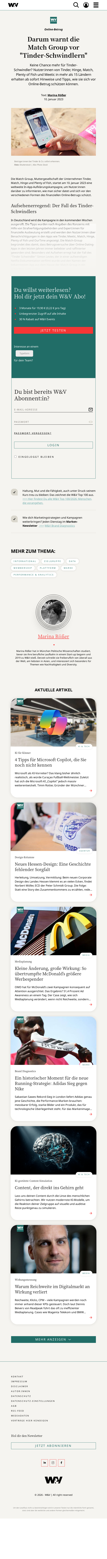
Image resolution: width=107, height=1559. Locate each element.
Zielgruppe (52, 561)
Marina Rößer (57, 95)
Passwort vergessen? (32, 433)
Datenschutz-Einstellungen (33, 1401)
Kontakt (17, 1376)
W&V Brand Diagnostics (60, 526)
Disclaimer (19, 1386)
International (25, 561)
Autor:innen (20, 1391)
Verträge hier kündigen (29, 1420)
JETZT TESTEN (53, 330)
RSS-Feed (17, 1410)
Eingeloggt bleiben (36, 456)
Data (72, 561)
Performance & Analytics (34, 574)
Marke (68, 568)
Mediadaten (20, 1415)
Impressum (19, 1381)
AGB (14, 1405)
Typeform (24, 353)
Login (53, 445)
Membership (23, 568)
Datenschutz (21, 1396)
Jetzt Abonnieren (53, 1446)
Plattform (48, 568)
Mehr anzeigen (53, 1339)
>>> (41, 526)
